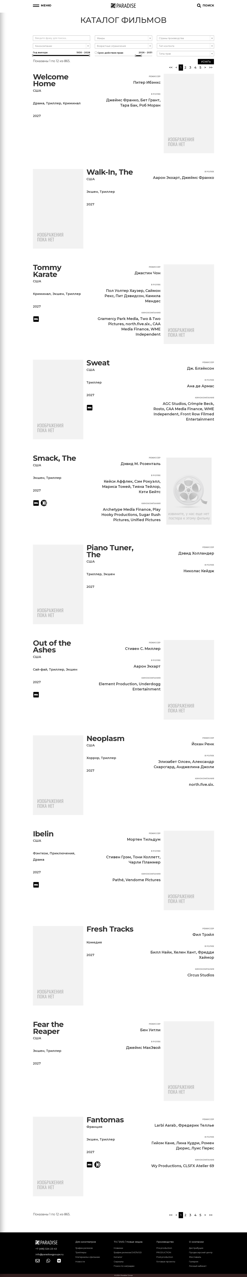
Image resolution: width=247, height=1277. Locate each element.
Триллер (53, 103)
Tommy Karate (47, 271)
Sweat (98, 362)
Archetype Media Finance (127, 509)
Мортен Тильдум (144, 839)
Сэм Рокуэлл (147, 481)
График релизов (84, 1248)
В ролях (156, 94)
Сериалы (118, 1261)
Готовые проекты (165, 1261)
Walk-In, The (109, 172)
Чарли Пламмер (145, 862)
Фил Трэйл (203, 934)
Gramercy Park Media (118, 319)
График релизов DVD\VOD (128, 1252)
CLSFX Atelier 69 (198, 1166)
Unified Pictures (146, 520)
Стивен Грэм (118, 857)
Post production (164, 1257)
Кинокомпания (151, 312)
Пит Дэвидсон (130, 296)
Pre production (164, 1248)
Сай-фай (40, 669)
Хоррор (92, 758)
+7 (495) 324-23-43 (46, 1248)
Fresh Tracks (109, 929)
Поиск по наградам (124, 1266)
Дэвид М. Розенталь (141, 464)
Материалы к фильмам (87, 1257)
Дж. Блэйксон (200, 368)
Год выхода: (61, 52)
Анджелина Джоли (195, 767)
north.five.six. (138, 324)
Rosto (158, 409)
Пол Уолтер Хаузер (125, 290)
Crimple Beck (200, 403)
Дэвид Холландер (196, 553)
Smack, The (54, 458)
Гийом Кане (163, 1143)
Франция (94, 1127)
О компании (196, 1241)
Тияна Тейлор (146, 486)
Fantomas (105, 1119)
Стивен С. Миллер (143, 648)
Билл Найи (161, 952)
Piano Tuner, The (109, 551)
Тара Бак (128, 105)
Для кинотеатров (85, 1241)
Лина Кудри (187, 1143)
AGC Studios (174, 403)
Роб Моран (150, 105)
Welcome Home (51, 80)
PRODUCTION (163, 1252)
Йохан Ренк (203, 744)
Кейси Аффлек (118, 481)
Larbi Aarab (165, 1125)
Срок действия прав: (123, 52)
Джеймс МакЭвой (143, 1047)
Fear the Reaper (48, 1028)
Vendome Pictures (143, 880)
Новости (80, 1261)
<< (170, 67)
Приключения (62, 853)
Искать (206, 61)
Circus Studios (200, 975)
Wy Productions (166, 1166)
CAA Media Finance (184, 409)
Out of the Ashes (52, 646)
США (37, 91)
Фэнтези (40, 853)
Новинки (118, 1248)
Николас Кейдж (199, 571)
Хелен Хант (185, 952)
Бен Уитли (150, 1030)
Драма (38, 103)
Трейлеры (80, 1252)
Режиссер (155, 76)
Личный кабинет (198, 1266)
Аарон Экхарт (166, 177)
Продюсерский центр (201, 1252)
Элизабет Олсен (174, 761)
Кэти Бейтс (150, 492)
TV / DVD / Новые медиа (128, 1241)
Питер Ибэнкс (147, 82)
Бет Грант (150, 100)
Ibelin (43, 833)
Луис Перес (202, 1148)
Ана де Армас (200, 386)
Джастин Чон (148, 273)
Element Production (118, 684)
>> (211, 67)
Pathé (118, 880)
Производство (165, 1241)
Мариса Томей (116, 486)
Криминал (72, 103)
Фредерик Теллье (196, 1125)
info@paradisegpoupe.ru (49, 1254)
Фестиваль (195, 1257)
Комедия (94, 942)
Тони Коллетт (146, 857)
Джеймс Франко (122, 100)
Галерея (193, 1261)
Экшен (92, 192)
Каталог (118, 1257)
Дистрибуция (196, 1248)
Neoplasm (105, 738)
